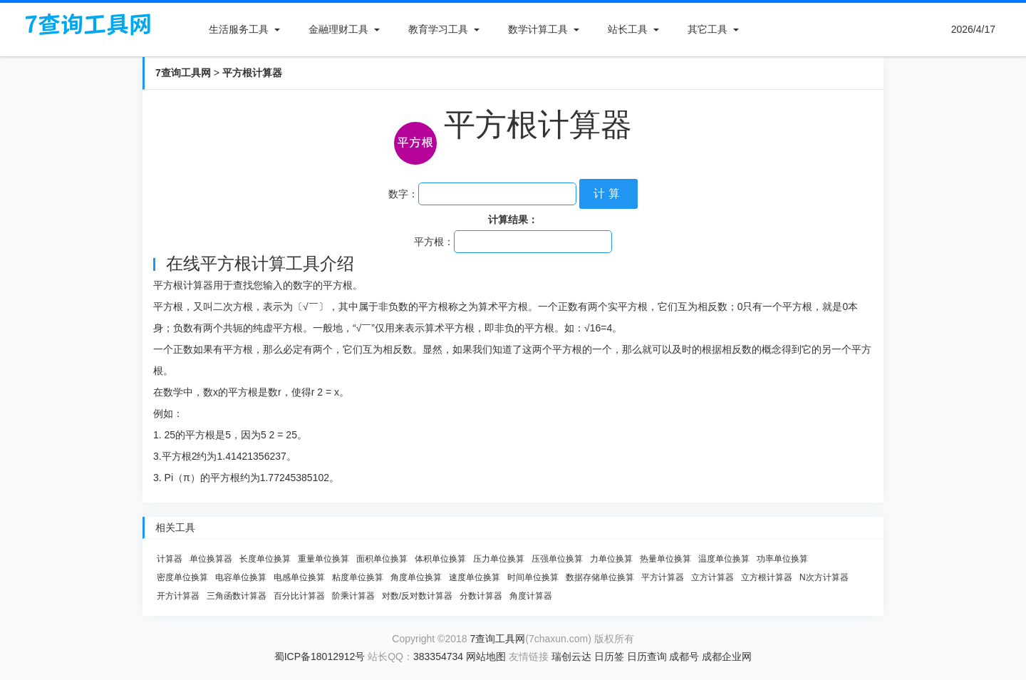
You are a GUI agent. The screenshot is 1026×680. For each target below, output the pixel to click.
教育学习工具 (438, 29)
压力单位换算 (498, 559)
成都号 (684, 656)
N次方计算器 (824, 577)
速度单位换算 (474, 577)
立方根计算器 (766, 577)
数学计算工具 (538, 29)
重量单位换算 (323, 559)
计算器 (169, 559)
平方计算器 (662, 577)
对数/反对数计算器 (417, 596)
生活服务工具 (239, 29)
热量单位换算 (665, 559)
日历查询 (647, 656)
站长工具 (628, 29)
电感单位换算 (299, 577)
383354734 (438, 656)
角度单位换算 (416, 577)
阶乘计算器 (353, 596)
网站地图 (486, 656)
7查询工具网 (183, 72)
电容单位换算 (240, 577)
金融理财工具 (338, 29)
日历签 (609, 656)
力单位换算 (611, 559)
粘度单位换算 (357, 577)
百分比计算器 (299, 596)
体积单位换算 (440, 559)
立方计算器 (712, 577)
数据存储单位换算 (600, 577)
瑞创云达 (571, 656)
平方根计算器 (252, 72)
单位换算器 (211, 559)
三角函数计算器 (236, 596)
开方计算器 (178, 596)
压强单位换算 (557, 559)
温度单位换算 (724, 559)
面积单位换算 (382, 559)
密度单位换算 (182, 577)
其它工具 (707, 29)
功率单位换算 (782, 559)
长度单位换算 (265, 559)
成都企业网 (727, 656)
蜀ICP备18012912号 (320, 656)
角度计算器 (530, 596)
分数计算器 (481, 596)
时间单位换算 (533, 577)
